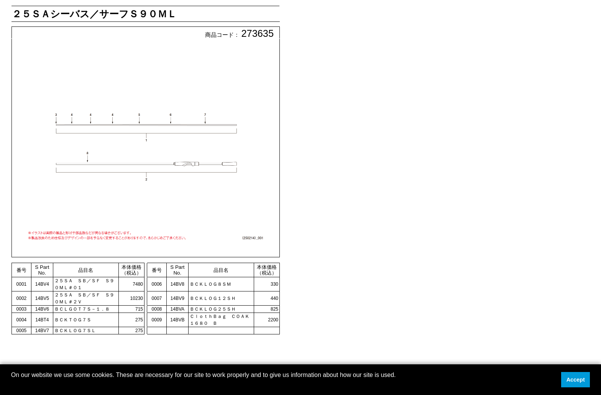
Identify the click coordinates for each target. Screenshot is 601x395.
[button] (12, 385)
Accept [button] (576, 380)
